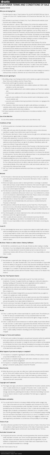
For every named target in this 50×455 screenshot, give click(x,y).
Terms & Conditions (5, 453)
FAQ (16, 453)
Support (20, 453)
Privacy (12, 453)
